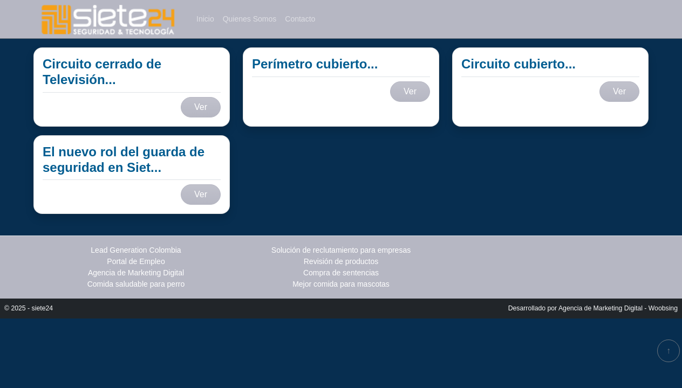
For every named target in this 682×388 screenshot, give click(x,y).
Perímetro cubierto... (315, 64)
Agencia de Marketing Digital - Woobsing (618, 308)
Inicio (205, 19)
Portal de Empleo (136, 261)
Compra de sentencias (341, 272)
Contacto (300, 19)
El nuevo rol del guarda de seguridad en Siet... (123, 159)
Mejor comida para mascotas (341, 284)
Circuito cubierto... (518, 64)
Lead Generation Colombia (136, 250)
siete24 (42, 308)
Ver (200, 107)
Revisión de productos (341, 261)
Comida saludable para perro (136, 284)
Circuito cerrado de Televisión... (102, 72)
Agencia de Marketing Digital (136, 272)
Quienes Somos (250, 19)
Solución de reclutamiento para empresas (341, 250)
